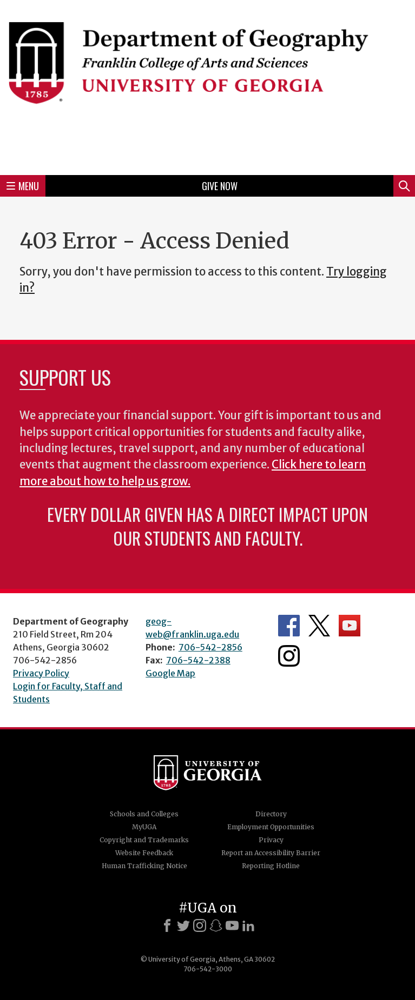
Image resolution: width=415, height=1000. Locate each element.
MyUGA (144, 827)
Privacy (271, 840)
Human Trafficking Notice (144, 866)
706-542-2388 (198, 660)
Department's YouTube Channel (349, 625)
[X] (183, 925)
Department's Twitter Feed (319, 625)
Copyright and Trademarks (144, 840)
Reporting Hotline (271, 866)
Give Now (220, 186)
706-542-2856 (210, 647)
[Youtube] (232, 925)
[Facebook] (167, 925)
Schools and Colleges (144, 814)
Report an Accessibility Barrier (270, 853)
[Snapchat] (215, 925)
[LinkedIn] (248, 925)
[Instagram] (199, 925)
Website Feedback (144, 853)
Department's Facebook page (289, 625)
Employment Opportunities (270, 827)
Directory (271, 814)
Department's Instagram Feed (289, 656)
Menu (22, 186)
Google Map (170, 673)
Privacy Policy (41, 673)
